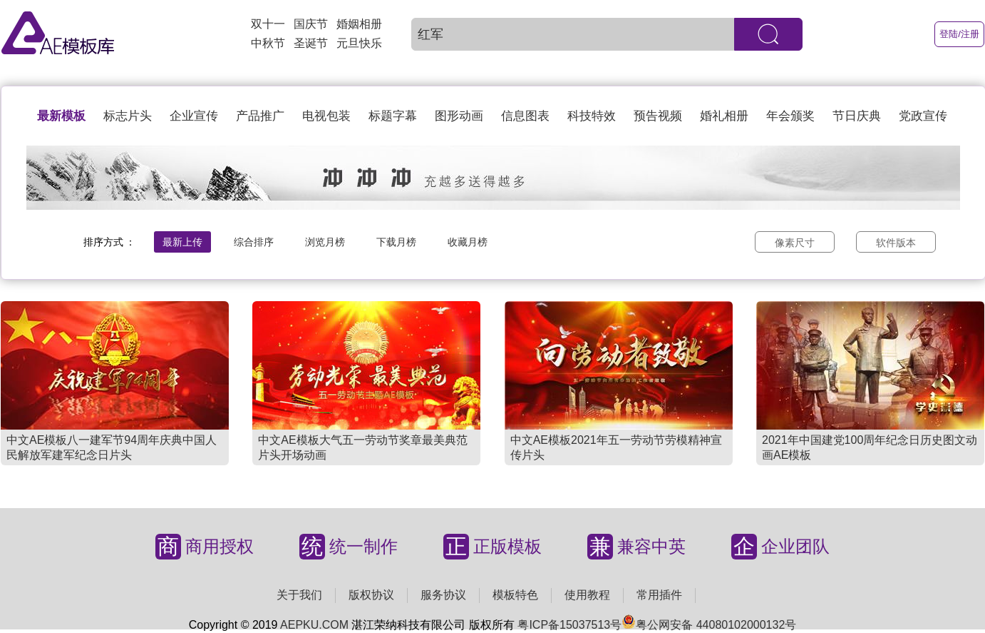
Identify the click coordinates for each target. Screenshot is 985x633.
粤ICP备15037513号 (569, 625)
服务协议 (443, 595)
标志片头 (127, 116)
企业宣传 (194, 116)
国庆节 (311, 24)
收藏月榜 (468, 242)
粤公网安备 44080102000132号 (709, 625)
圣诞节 (311, 43)
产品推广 (260, 116)
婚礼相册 (724, 116)
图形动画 (459, 116)
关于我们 (299, 595)
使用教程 (587, 595)
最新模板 (61, 116)
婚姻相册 (359, 24)
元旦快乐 (359, 43)
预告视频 (658, 116)
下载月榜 (396, 242)
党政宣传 (923, 116)
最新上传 (182, 242)
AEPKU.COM (314, 625)
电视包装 (326, 116)
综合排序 (254, 242)
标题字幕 (392, 116)
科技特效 (591, 116)
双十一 (268, 24)
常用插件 (659, 595)
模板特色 (515, 595)
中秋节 (268, 43)
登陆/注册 (959, 34)
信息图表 (525, 116)
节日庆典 (856, 116)
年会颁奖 (790, 116)
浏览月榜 (325, 242)
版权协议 (371, 595)
